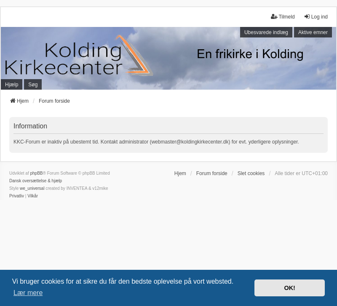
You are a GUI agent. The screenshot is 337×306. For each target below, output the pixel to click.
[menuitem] (16, 196)
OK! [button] (289, 288)
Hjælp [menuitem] (11, 85)
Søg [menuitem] (32, 85)
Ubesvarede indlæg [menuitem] (266, 32)
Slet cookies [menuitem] (251, 173)
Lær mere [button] (28, 292)
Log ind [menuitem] (316, 16)
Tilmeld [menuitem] (282, 16)
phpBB (36, 173)
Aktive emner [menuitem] (313, 32)
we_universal (32, 188)
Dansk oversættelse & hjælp (35, 180)
